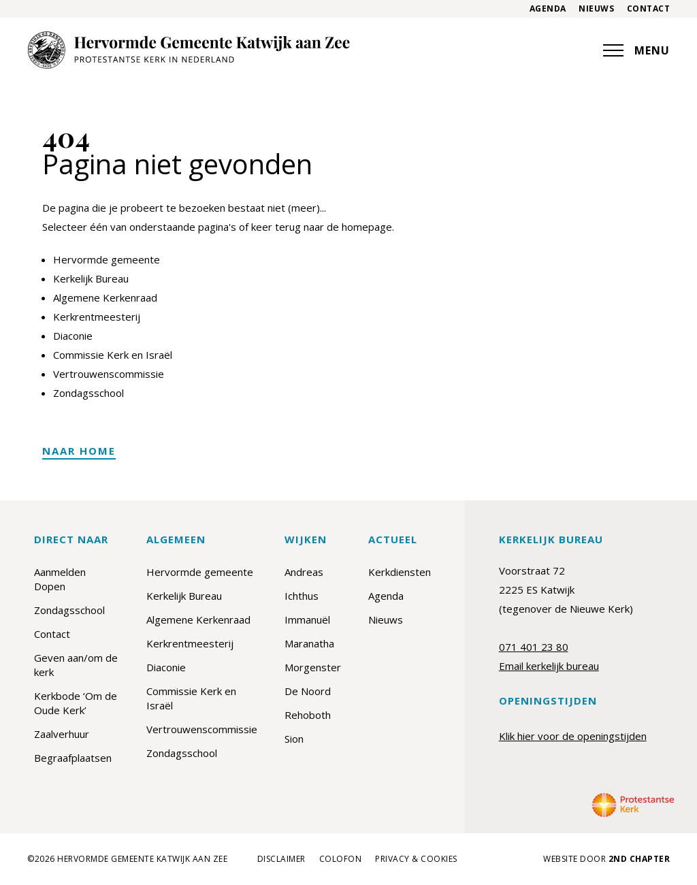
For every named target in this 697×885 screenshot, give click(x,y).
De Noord (308, 691)
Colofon (340, 859)
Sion (294, 738)
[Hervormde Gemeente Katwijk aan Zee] (188, 50)
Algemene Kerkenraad (105, 297)
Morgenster (313, 667)
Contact (648, 8)
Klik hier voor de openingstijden (573, 736)
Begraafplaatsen (73, 758)
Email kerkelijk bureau (549, 666)
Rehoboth (308, 715)
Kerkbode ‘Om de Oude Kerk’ (75, 703)
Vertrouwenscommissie (108, 374)
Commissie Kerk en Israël (112, 354)
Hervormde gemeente (106, 259)
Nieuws (596, 8)
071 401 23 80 (533, 647)
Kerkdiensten (399, 572)
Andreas (304, 572)
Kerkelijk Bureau (91, 278)
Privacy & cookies (416, 859)
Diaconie (73, 335)
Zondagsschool (88, 393)
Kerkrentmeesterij (96, 316)
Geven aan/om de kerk (76, 665)
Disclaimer (281, 859)
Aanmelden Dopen (60, 579)
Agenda (548, 8)
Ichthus (302, 595)
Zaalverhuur (61, 734)
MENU (636, 50)
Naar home (79, 450)
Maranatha (309, 643)
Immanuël (307, 619)
